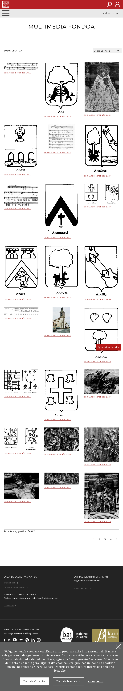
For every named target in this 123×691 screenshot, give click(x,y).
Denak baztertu (68, 681)
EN (117, 13)
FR (113, 13)
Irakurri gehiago (65, 666)
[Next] (116, 538)
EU (104, 13)
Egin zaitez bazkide (109, 347)
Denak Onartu (34, 681)
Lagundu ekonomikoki (16, 587)
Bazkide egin (11, 583)
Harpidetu (10, 606)
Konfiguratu (95, 681)
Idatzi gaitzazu (82, 588)
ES (109, 13)
